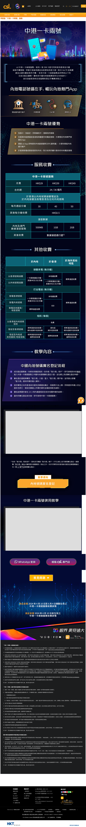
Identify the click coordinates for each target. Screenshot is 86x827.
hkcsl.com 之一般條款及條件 (13, 809)
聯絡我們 (57, 6)
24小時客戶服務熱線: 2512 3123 (44, 793)
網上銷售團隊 (28, 793)
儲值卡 (71, 15)
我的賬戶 (15, 798)
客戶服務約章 (38, 811)
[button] (83, 6)
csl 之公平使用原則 (41, 809)
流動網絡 (52, 15)
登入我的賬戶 (75, 6)
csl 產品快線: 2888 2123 (41, 789)
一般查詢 (26, 791)
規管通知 (50, 809)
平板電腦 (33, 15)
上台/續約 (37, 6)
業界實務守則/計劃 (28, 811)
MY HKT (44, 6)
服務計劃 (17, 15)
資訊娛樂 (62, 15)
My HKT (15, 796)
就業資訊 (59, 811)
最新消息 (7, 15)
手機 (25, 15)
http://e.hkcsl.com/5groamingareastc (56, 649)
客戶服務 (50, 6)
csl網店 (15, 793)
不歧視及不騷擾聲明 (49, 811)
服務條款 (57, 809)
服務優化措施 (72, 809)
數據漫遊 (43, 15)
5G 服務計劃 (16, 802)
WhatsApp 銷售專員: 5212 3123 (43, 791)
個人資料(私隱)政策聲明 (28, 809)
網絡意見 (26, 798)
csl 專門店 (26, 796)
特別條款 (64, 809)
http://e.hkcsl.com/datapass (11, 674)
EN (70, 6)
